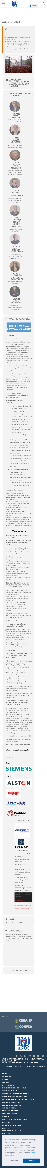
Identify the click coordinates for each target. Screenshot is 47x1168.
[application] (23, 897)
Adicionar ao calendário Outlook (19, 81)
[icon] (16, 1056)
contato (9, 1066)
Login (34, 6)
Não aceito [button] (14, 1160)
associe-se (19, 1066)
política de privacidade (35, 1066)
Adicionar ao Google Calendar (19, 85)
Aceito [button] (31, 1160)
